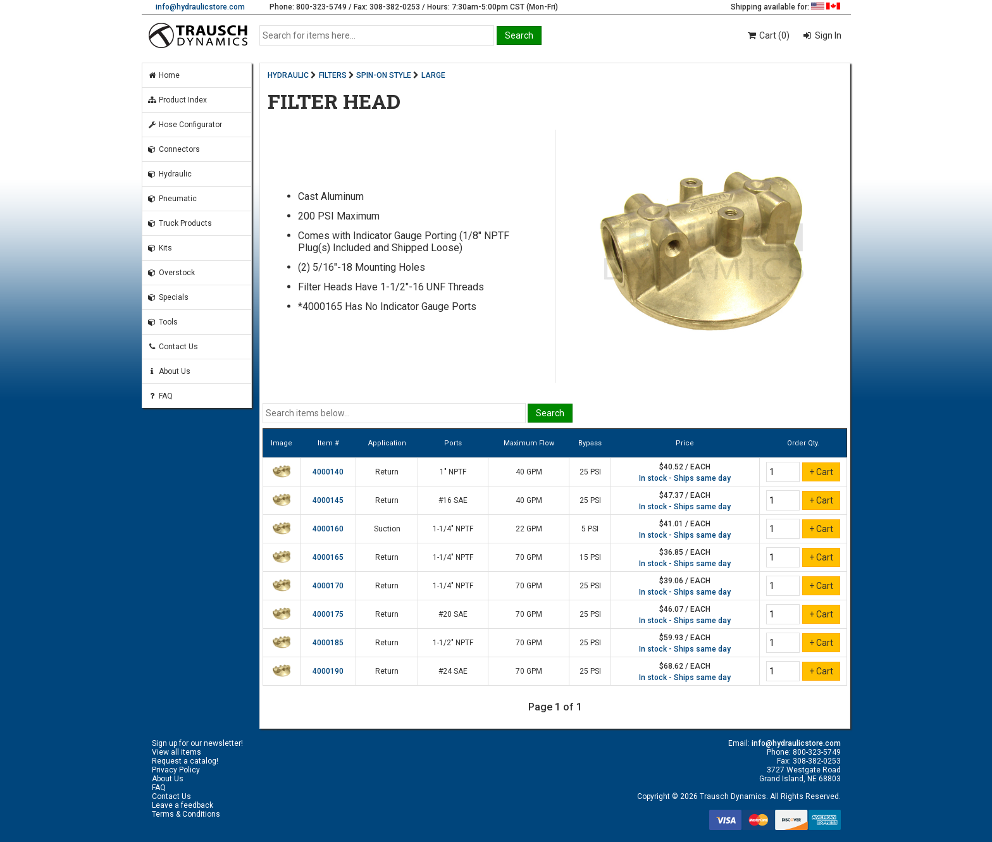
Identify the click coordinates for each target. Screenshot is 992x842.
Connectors (173, 149)
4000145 (328, 500)
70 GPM (529, 557)
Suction (387, 528)
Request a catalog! (185, 761)
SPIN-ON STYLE (383, 75)
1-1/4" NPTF (453, 528)
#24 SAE (453, 671)
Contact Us (172, 346)
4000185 (328, 642)
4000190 (328, 671)
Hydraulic (169, 174)
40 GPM (529, 471)
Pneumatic (172, 198)
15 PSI (590, 557)
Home (163, 75)
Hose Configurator (184, 124)
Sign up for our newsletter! (197, 743)
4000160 (328, 528)
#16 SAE (453, 500)
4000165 (328, 557)
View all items (176, 752)
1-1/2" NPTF (453, 642)
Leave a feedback (182, 805)
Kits (159, 248)
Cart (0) (768, 35)
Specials (168, 297)
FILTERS (333, 75)
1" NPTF (453, 471)
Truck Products (179, 223)
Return (387, 471)
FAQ (160, 396)
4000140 (328, 471)
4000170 (328, 585)
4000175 (328, 614)
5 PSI (589, 528)
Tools (162, 322)
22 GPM (529, 528)
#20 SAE (453, 614)
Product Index (177, 100)
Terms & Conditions (186, 814)
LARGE (433, 75)
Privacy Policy (176, 769)
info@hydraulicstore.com (200, 7)
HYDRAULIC (288, 75)
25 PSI (590, 471)
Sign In (827, 35)
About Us (168, 371)
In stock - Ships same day (685, 478)
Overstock (171, 272)
